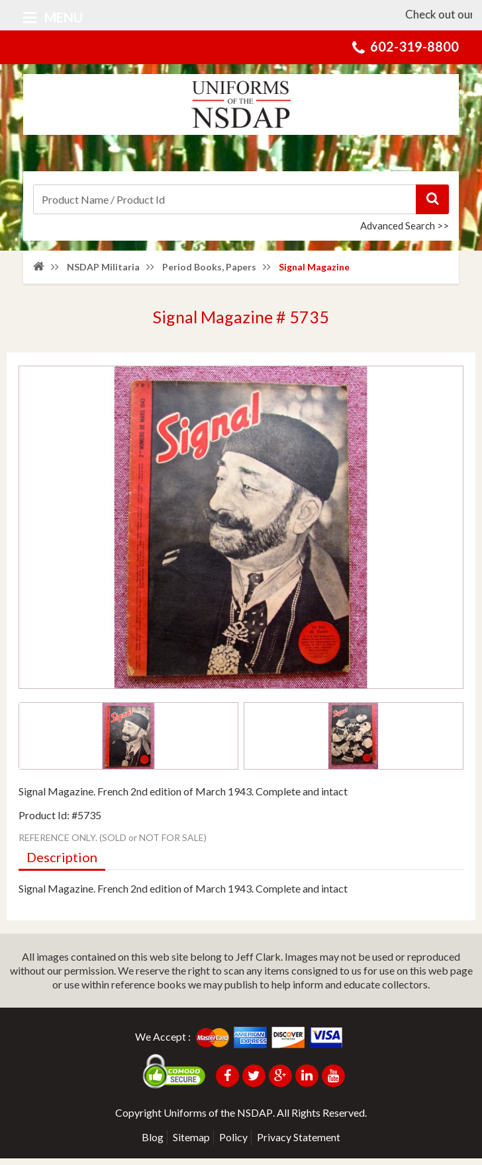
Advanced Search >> (404, 225)
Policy (233, 1143)
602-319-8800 (414, 46)
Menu (53, 17)
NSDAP (255, 1119)
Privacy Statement (298, 1143)
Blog (153, 1143)
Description (61, 864)
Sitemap (191, 1143)
